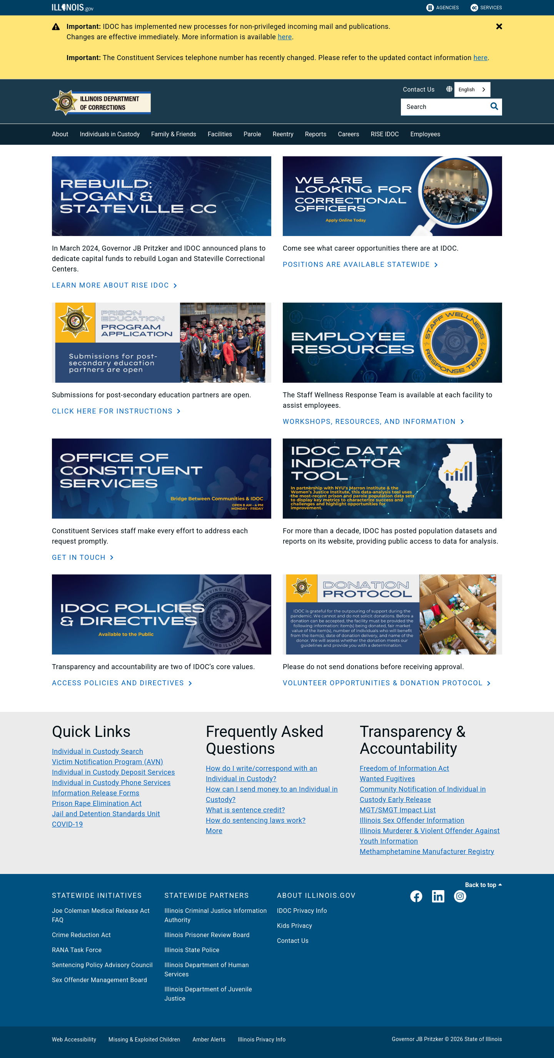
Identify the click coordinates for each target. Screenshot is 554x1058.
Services (486, 8)
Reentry (283, 134)
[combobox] (472, 89)
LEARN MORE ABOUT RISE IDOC (112, 285)
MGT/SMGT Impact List (398, 810)
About (60, 134)
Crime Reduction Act (81, 935)
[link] (416, 897)
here (285, 37)
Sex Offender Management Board (99, 980)
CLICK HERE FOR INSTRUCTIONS (113, 411)
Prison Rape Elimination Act (97, 803)
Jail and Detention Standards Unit (106, 814)
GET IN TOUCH (80, 557)
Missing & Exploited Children (144, 1039)
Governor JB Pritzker (418, 1039)
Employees (425, 134)
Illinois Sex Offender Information (412, 820)
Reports (316, 134)
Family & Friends (173, 134)
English (467, 89)
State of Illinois (483, 1039)
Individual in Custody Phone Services (111, 782)
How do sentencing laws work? (255, 820)
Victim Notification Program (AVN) (107, 762)
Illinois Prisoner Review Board (207, 935)
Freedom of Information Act (404, 768)
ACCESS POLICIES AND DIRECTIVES (119, 683)
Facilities (220, 134)
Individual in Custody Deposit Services (113, 772)
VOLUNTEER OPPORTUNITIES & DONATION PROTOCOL (384, 683)
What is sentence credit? (245, 810)
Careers (348, 134)
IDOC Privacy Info (302, 910)
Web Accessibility (74, 1039)
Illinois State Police (192, 950)
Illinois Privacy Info (261, 1039)
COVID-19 (67, 824)
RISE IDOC (385, 134)
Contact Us (419, 89)
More (214, 831)
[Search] (451, 107)
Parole (252, 134)
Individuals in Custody (110, 134)
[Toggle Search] (494, 106)
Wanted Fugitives (387, 779)
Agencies (442, 8)
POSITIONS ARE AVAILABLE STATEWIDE (357, 264)
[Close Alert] (499, 27)
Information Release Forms (96, 793)
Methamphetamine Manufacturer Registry (427, 851)
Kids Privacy (294, 925)
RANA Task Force (77, 950)
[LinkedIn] (438, 897)
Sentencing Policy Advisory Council (102, 965)
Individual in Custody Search (97, 751)
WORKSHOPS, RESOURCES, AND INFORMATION (371, 421)
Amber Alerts (209, 1039)
